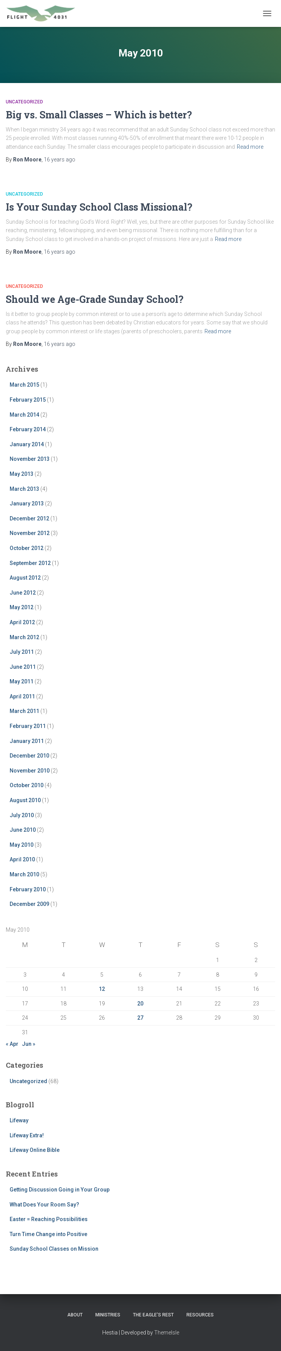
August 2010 (25, 800)
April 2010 (22, 859)
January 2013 (27, 503)
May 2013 (21, 474)
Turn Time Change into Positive (48, 1234)
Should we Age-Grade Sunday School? (94, 299)
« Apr (12, 1044)
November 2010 (30, 771)
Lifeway (19, 1120)
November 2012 (30, 533)
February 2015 (28, 400)
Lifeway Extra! (27, 1135)
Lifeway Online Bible (35, 1150)
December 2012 (29, 518)
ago (59, 159)
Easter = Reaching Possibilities (49, 1219)
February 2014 (28, 429)
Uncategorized (24, 102)
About (75, 1315)
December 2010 (29, 756)
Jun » (28, 1044)
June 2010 (23, 830)
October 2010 (26, 785)
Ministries (107, 1315)
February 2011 (28, 726)
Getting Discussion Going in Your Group (60, 1189)
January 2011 (27, 741)
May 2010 (21, 845)
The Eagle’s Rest (153, 1315)
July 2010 (22, 815)
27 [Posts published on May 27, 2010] (140, 1018)
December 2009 (29, 904)
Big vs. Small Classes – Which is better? (99, 114)
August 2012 (25, 578)
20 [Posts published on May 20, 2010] (140, 1003)
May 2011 (21, 681)
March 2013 (24, 489)
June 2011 (23, 667)
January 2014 (27, 444)
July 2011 (22, 652)
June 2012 (23, 593)
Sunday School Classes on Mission (54, 1249)
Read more (250, 147)
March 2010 (24, 874)
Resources (200, 1315)
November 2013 (30, 459)
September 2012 (30, 563)
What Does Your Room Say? (44, 1204)
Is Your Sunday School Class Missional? (99, 207)
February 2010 (28, 889)
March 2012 (24, 637)
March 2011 (24, 711)
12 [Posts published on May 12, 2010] (102, 989)
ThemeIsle (166, 1332)
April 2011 (22, 696)
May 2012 (21, 607)
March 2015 (24, 385)
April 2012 (22, 622)
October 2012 (26, 548)
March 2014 (24, 415)
